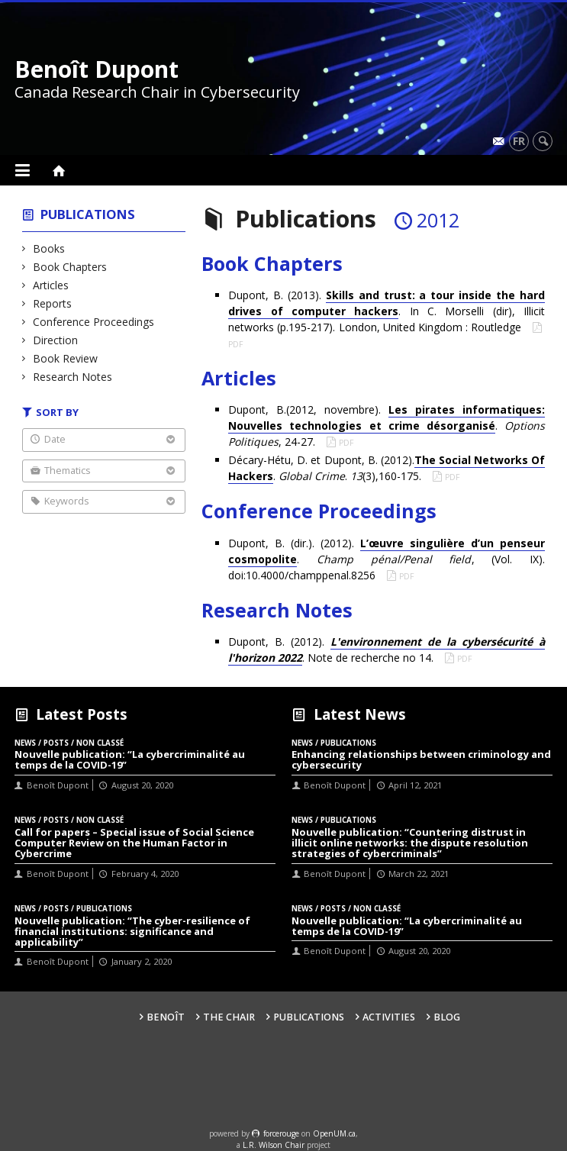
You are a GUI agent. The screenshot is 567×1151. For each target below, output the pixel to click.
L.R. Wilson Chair (273, 1145)
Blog (446, 1017)
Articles (51, 285)
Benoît (166, 1017)
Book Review (66, 358)
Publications (87, 214)
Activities (388, 1017)
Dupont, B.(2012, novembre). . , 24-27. (386, 425)
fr (519, 141)
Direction (56, 340)
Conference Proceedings (94, 321)
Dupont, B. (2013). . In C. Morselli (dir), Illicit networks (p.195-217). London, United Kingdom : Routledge (386, 311)
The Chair (229, 1017)
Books (49, 248)
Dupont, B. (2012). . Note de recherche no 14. (386, 650)
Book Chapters (70, 267)
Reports (53, 303)
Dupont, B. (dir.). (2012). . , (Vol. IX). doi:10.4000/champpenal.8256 (386, 559)
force (281, 1133)
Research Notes (73, 376)
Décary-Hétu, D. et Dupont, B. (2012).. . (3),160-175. (386, 468)
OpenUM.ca (334, 1133)
